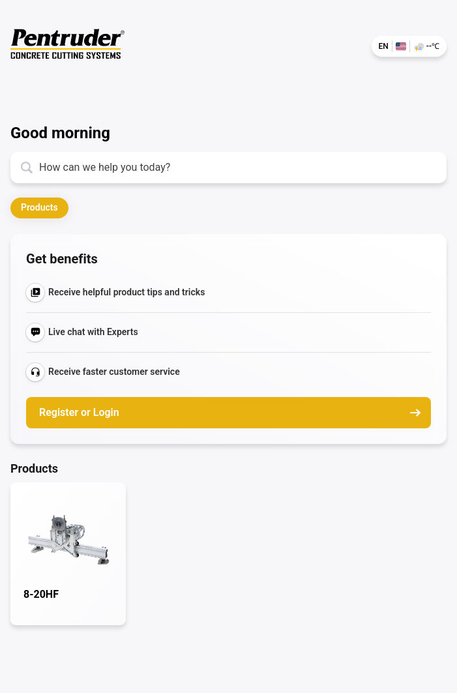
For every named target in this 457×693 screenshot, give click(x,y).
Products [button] (39, 207)
